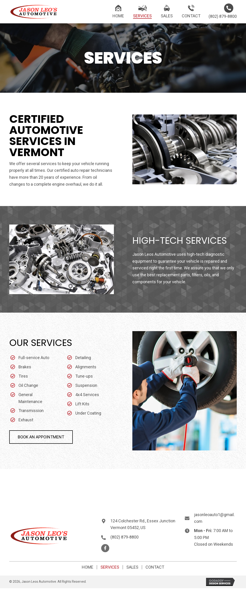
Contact (155, 567)
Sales (132, 567)
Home (87, 567)
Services (109, 567)
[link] (118, 11)
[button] (41, 437)
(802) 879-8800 (223, 16)
